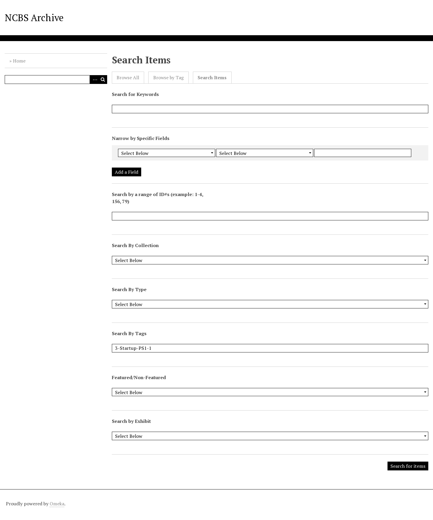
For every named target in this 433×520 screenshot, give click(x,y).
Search (102, 79)
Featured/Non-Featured (139, 377)
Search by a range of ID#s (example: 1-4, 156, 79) (157, 198)
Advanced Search (94, 79)
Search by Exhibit (131, 421)
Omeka (57, 503)
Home (19, 61)
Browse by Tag (168, 78)
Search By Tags (129, 333)
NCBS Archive (34, 17)
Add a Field (126, 172)
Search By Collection (135, 245)
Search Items (212, 78)
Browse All (128, 78)
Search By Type (129, 289)
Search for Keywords (135, 94)
